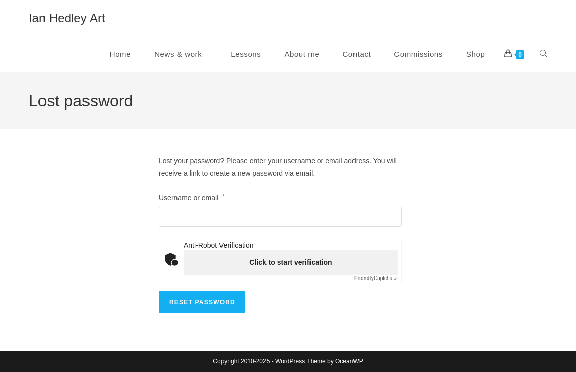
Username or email (191, 197)
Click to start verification (290, 262)
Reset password (202, 302)
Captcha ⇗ (376, 278)
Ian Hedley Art (67, 18)
